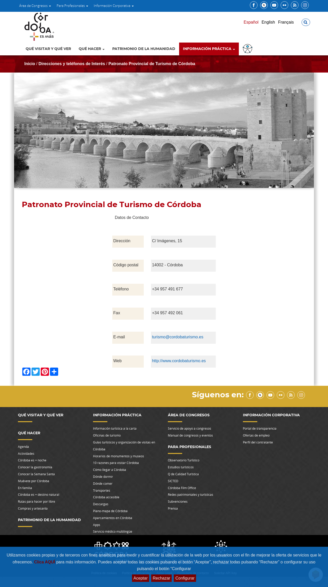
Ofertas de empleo (256, 435)
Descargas (100, 504)
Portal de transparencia (259, 428)
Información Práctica (209, 49)
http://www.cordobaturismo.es (179, 361)
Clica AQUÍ (45, 562)
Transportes (101, 490)
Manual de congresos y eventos (190, 435)
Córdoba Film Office (182, 488)
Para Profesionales (72, 5)
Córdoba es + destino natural (38, 494)
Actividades (26, 453)
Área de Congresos (35, 5)
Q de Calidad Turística (183, 474)
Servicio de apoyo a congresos (189, 428)
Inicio (29, 64)
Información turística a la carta (115, 428)
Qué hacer (92, 49)
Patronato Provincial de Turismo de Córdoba (151, 64)
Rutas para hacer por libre (36, 501)
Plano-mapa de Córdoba (110, 511)
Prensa (173, 508)
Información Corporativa (114, 5)
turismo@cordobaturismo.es (177, 337)
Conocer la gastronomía (35, 467)
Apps (96, 525)
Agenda (23, 446)
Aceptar (141, 578)
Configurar (184, 578)
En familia (25, 488)
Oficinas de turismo (107, 435)
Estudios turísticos (181, 467)
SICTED (173, 481)
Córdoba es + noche (32, 460)
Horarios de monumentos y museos (118, 456)
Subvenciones (178, 501)
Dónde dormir (103, 476)
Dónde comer (102, 483)
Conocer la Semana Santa (36, 474)
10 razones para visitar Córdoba (116, 463)
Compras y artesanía (33, 508)
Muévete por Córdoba (33, 481)
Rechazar (161, 578)
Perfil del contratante (258, 442)
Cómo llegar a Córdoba (109, 470)
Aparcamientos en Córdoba (112, 518)
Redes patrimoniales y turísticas (190, 494)
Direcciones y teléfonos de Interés (71, 64)
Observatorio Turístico (183, 460)
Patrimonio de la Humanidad (143, 49)
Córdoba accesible (106, 497)
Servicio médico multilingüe (112, 531)
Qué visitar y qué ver (48, 49)
